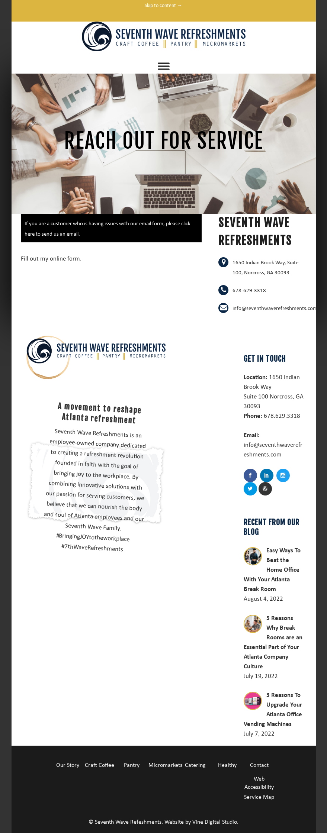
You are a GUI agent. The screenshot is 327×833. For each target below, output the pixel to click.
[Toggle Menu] (164, 66)
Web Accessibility (259, 782)
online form (65, 258)
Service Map (259, 796)
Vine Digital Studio (214, 821)
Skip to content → (163, 5)
